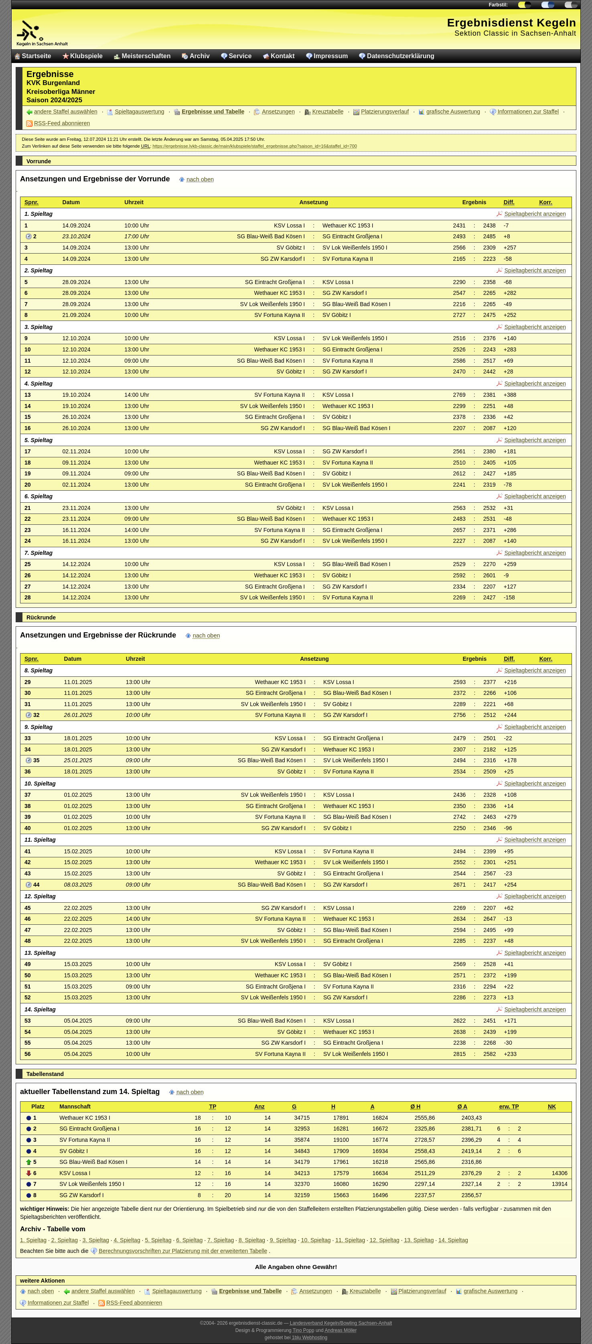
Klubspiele (86, 56)
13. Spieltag (419, 1240)
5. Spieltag (158, 1240)
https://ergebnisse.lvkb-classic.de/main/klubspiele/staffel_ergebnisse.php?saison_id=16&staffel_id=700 (254, 146)
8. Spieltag (252, 1240)
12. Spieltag (384, 1240)
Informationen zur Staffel (528, 111)
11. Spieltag (350, 1240)
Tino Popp (303, 1330)
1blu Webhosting (309, 1337)
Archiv (200, 56)
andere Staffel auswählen (65, 111)
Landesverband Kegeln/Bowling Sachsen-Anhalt (341, 1323)
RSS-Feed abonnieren (62, 123)
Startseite (36, 56)
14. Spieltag (453, 1240)
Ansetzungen (278, 111)
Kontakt (283, 56)
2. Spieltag (64, 1240)
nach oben (200, 179)
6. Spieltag (189, 1240)
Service (240, 56)
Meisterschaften (146, 56)
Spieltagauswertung (139, 111)
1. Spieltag (33, 1240)
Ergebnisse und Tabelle (213, 111)
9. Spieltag (283, 1240)
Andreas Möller (340, 1330)
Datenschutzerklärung (400, 56)
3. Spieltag (96, 1240)
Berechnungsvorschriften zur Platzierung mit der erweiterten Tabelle (183, 1251)
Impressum (331, 56)
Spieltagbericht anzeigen (535, 214)
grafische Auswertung (453, 111)
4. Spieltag (127, 1240)
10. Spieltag (316, 1240)
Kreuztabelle (328, 111)
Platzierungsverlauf (385, 111)
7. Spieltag (220, 1240)
